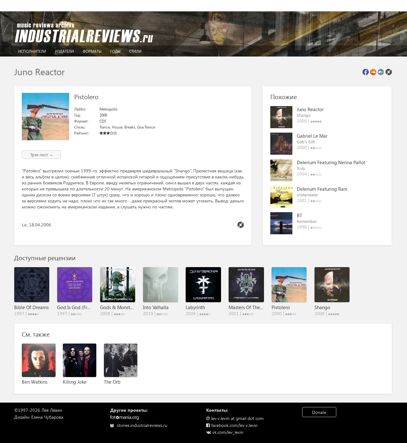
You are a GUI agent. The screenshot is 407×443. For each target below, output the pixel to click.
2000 (103, 115)
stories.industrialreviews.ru (138, 425)
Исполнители (32, 51)
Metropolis (108, 109)
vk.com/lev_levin (224, 432)
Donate (319, 412)
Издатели (64, 51)
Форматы (92, 51)
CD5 (102, 121)
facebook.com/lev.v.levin (232, 425)
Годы (115, 51)
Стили (135, 51)
